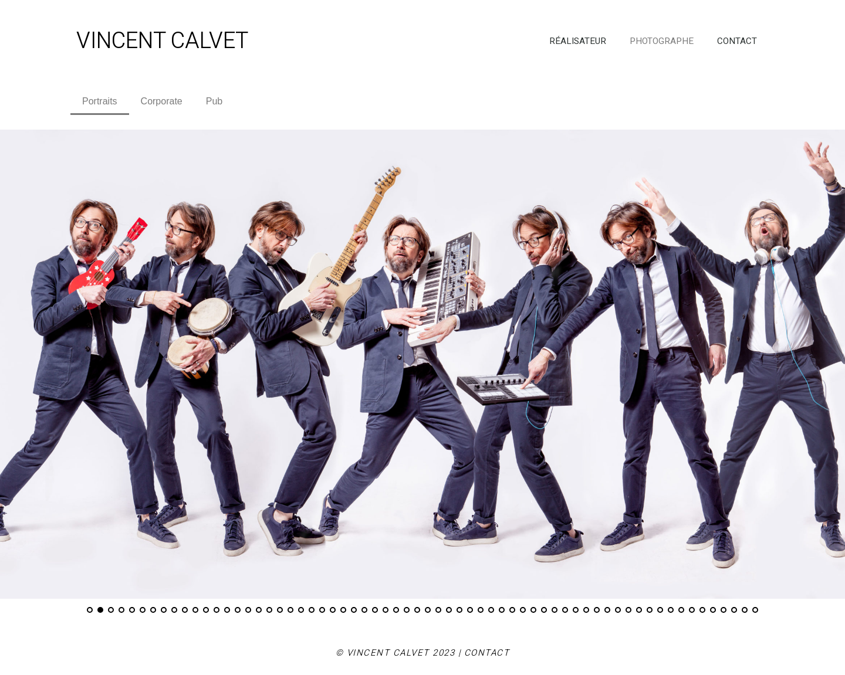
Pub (214, 101)
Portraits (99, 101)
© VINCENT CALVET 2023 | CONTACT (423, 652)
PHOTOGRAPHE (662, 41)
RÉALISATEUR (577, 41)
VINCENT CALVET (162, 41)
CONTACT (737, 41)
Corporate (161, 101)
